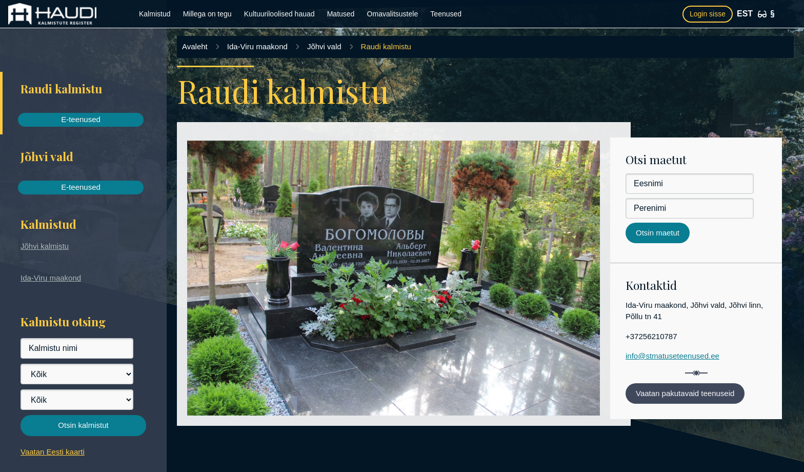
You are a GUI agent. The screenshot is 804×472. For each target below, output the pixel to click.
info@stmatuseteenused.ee (672, 355)
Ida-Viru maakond (51, 277)
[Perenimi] (690, 208)
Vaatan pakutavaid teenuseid (685, 393)
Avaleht (195, 46)
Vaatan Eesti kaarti (53, 451)
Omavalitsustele (392, 14)
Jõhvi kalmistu (45, 246)
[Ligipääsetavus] (762, 14)
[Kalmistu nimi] (77, 348)
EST (745, 13)
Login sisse (708, 14)
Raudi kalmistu (386, 46)
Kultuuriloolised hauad (279, 14)
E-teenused (80, 119)
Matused (341, 14)
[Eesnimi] (690, 183)
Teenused (445, 14)
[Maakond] (77, 374)
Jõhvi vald (324, 46)
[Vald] (77, 399)
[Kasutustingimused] (772, 13)
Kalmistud (154, 14)
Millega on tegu (207, 14)
